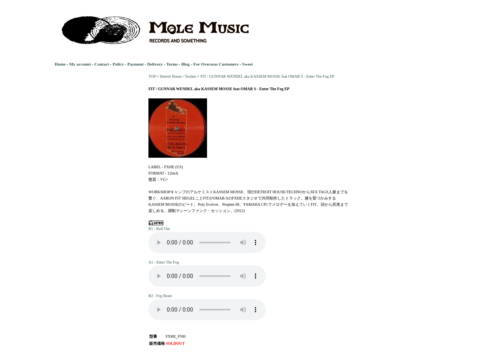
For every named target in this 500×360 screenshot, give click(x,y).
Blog (185, 64)
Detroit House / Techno (178, 76)
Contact (102, 64)
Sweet (247, 64)
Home (60, 64)
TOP (151, 76)
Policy (118, 64)
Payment (135, 64)
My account (80, 64)
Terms (172, 64)
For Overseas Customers (216, 64)
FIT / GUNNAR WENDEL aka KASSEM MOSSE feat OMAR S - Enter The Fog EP (267, 76)
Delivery (155, 64)
